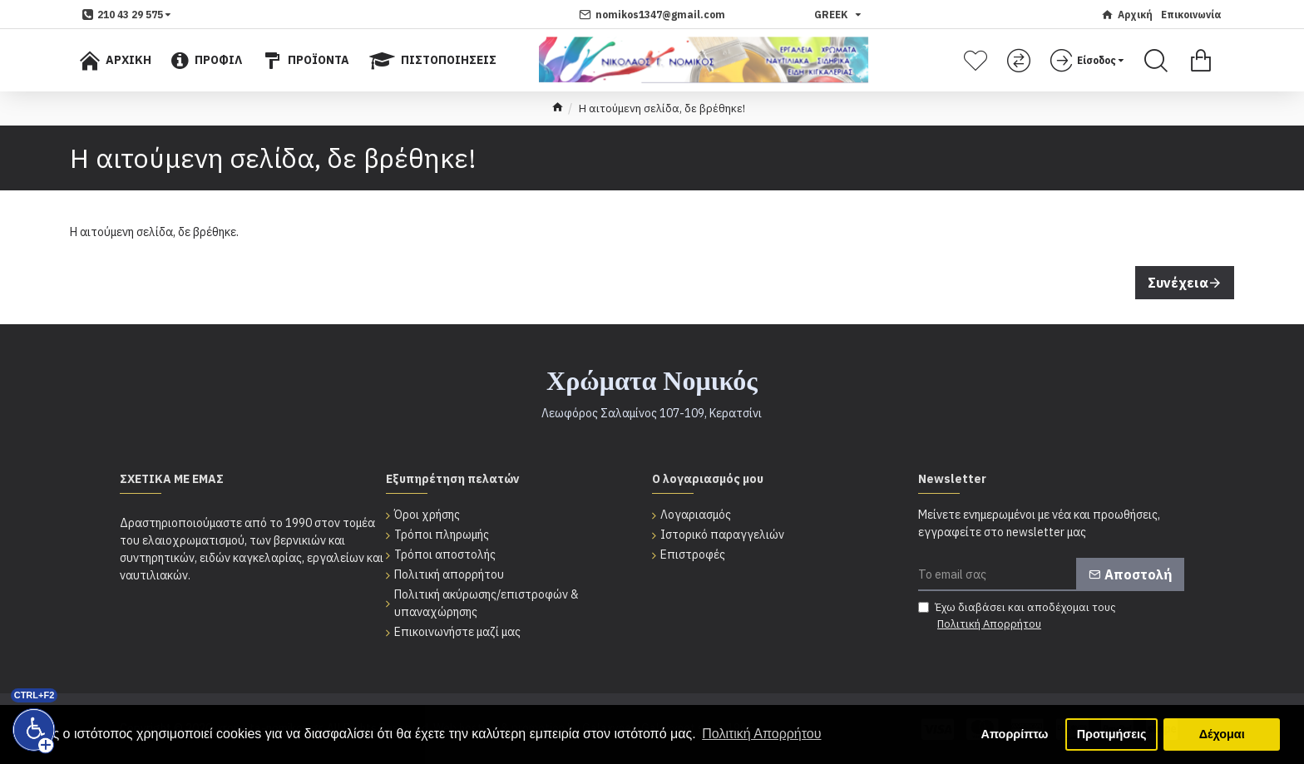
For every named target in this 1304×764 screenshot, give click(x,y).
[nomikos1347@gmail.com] (652, 14)
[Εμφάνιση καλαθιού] (1201, 61)
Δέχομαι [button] (1222, 734)
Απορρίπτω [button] (1015, 734)
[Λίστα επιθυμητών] (978, 60)
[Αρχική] (1127, 15)
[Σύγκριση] (1021, 60)
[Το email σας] (1051, 574)
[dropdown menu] (126, 14)
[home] (557, 109)
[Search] (1156, 60)
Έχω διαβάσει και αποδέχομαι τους (1017, 616)
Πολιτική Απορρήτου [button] (761, 734)
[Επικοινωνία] (1191, 15)
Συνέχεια (1178, 282)
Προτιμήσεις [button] (1112, 734)
